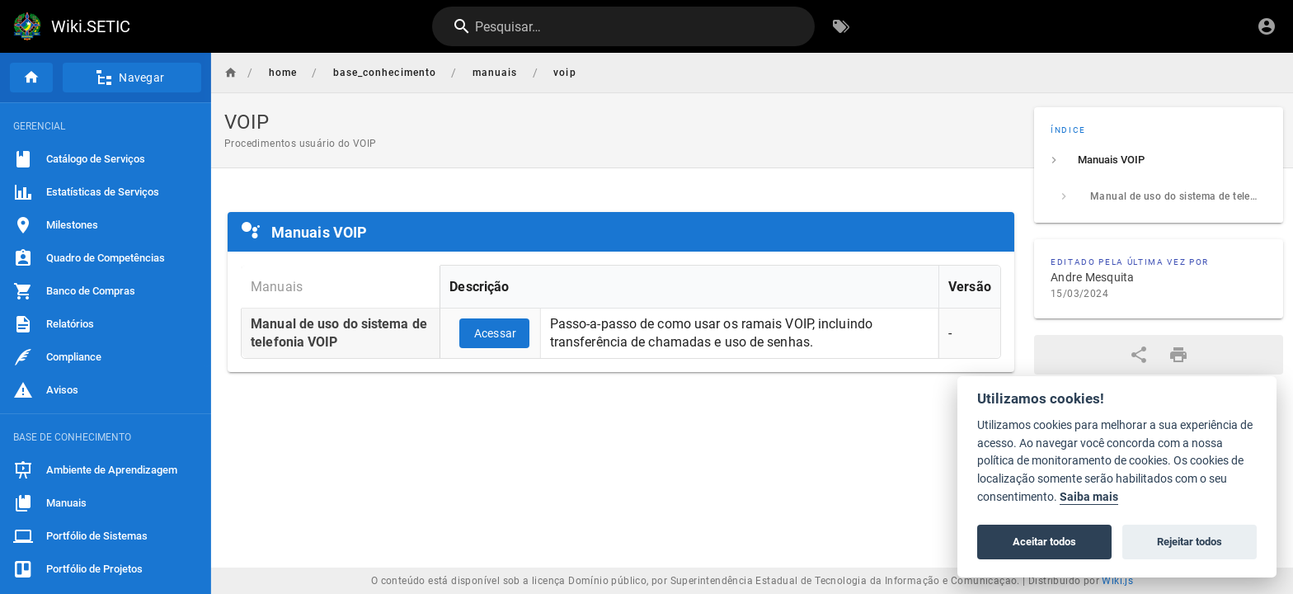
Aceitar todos (1044, 541)
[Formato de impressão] (1178, 355)
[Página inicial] (31, 77)
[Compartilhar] (1139, 355)
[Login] (1266, 26)
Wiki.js (1117, 581)
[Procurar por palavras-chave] (841, 26)
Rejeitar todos (1189, 541)
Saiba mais (1089, 497)
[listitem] (1159, 160)
